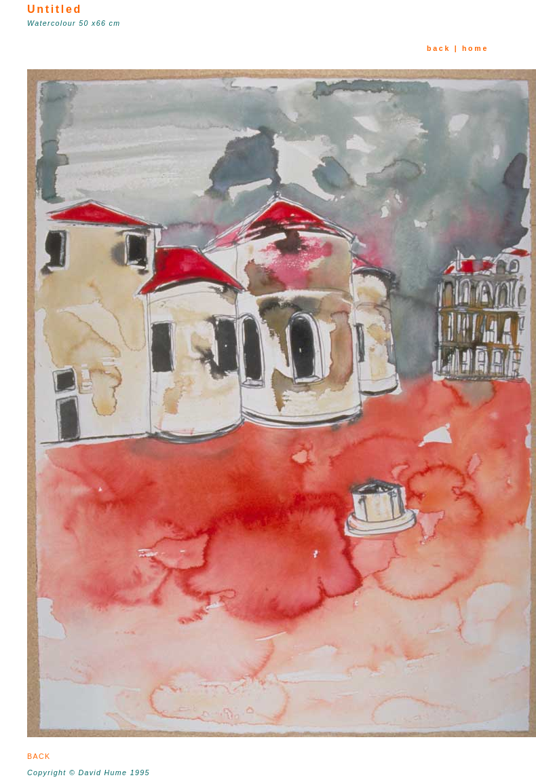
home (475, 48)
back (439, 48)
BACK (43, 756)
